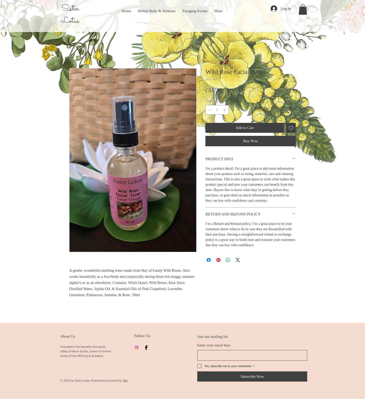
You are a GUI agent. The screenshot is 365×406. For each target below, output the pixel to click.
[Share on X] (238, 260)
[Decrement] (209, 110)
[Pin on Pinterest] (218, 260)
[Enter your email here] (251, 355)
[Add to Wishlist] (291, 128)
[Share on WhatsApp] (228, 260)
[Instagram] (136, 347)
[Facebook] (146, 347)
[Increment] (224, 110)
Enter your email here (213, 345)
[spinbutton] (217, 110)
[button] (303, 9)
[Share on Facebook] (209, 260)
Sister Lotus (70, 15)
